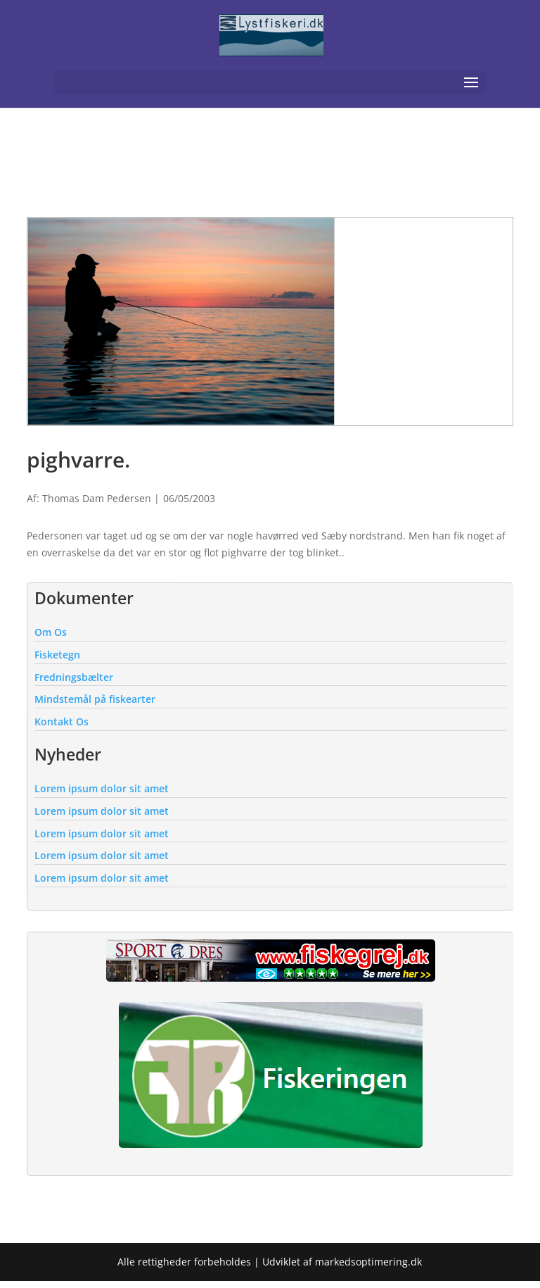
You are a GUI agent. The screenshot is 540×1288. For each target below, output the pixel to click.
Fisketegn (57, 654)
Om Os (50, 632)
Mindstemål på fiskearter (94, 699)
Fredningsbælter (73, 677)
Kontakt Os (61, 721)
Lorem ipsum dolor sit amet (101, 788)
